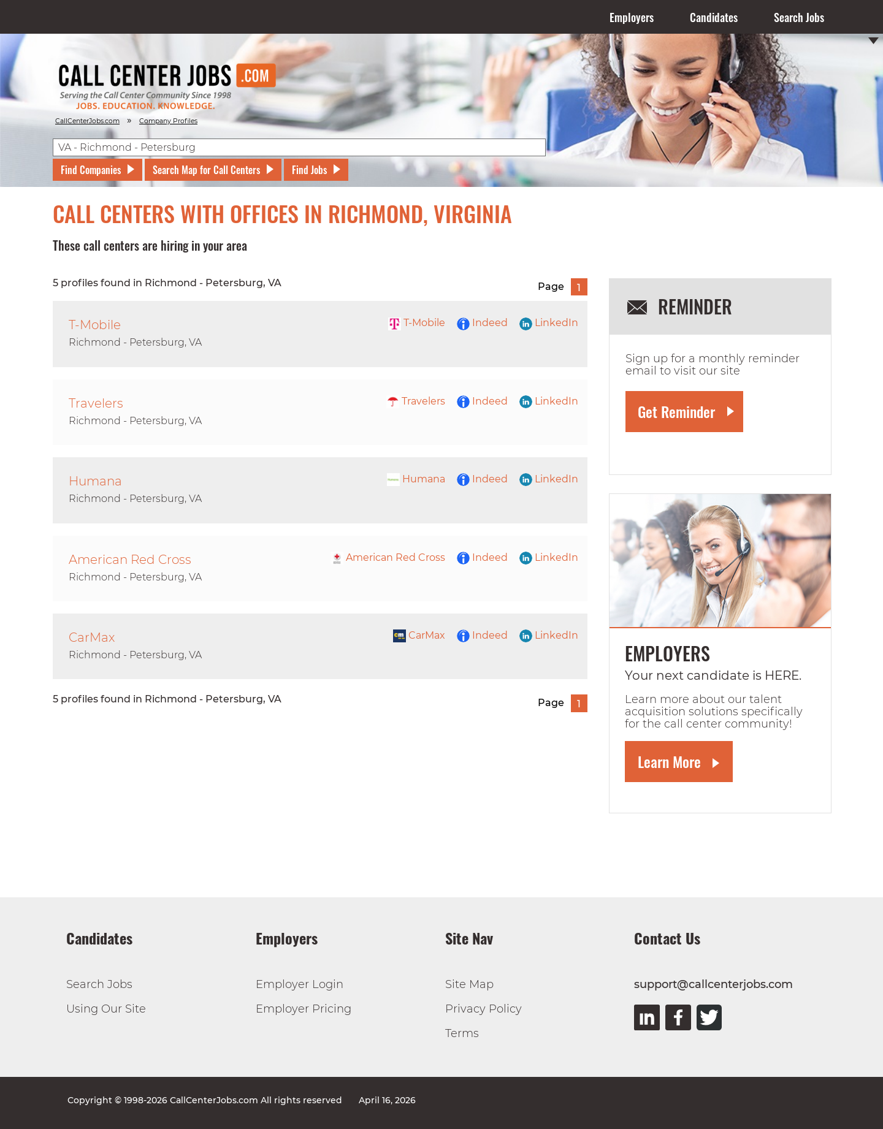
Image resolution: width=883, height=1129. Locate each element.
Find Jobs (309, 169)
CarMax (419, 635)
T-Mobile (416, 323)
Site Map (469, 984)
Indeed (482, 323)
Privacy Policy (483, 1009)
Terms (462, 1033)
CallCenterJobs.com (87, 121)
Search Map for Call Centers (206, 169)
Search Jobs (799, 17)
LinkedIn (548, 323)
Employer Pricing (303, 1009)
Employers (632, 17)
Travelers (415, 401)
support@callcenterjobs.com (713, 984)
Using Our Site (106, 1009)
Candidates (714, 17)
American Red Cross (388, 557)
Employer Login (299, 984)
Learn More (669, 761)
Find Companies (91, 169)
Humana (416, 479)
